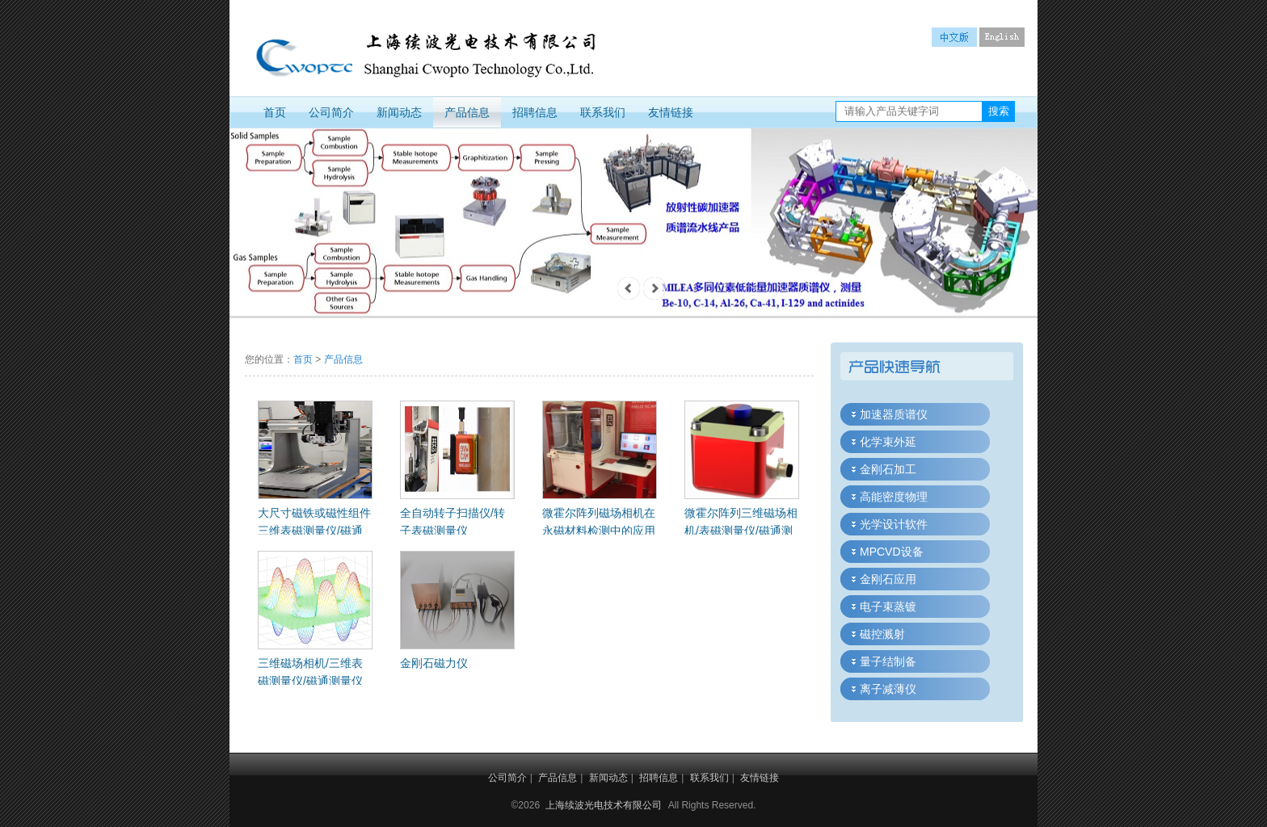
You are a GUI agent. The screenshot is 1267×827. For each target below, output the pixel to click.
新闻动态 (399, 112)
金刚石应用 (888, 579)
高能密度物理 (894, 496)
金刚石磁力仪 (434, 663)
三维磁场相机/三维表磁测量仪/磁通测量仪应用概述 (310, 681)
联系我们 (602, 112)
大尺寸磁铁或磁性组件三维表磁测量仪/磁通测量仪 (314, 530)
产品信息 (467, 112)
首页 (274, 112)
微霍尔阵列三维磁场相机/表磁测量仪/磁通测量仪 (741, 530)
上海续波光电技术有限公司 (603, 805)
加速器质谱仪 (894, 414)
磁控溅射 (882, 634)
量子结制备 (888, 661)
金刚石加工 (888, 469)
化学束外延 (888, 441)
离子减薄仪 (888, 688)
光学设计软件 (894, 524)
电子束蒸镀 (888, 606)
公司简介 (331, 112)
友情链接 (670, 112)
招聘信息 (535, 112)
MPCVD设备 (892, 551)
